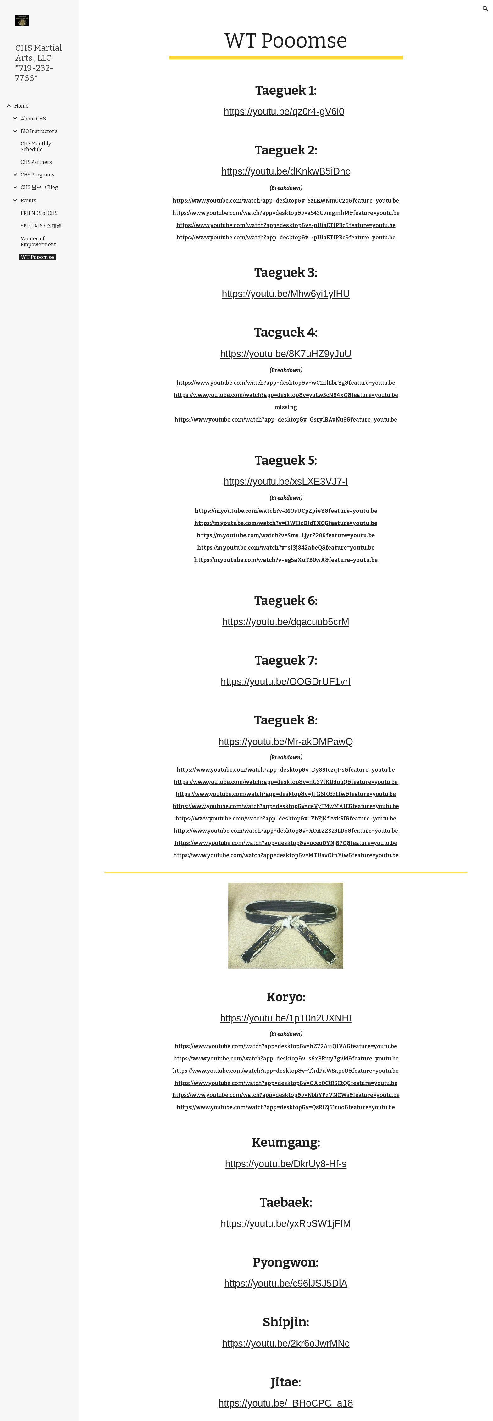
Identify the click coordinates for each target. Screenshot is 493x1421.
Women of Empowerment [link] (38, 242)
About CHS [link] (33, 119)
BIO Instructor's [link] (39, 131)
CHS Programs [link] (37, 175)
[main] (285, 44)
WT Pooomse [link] (37, 257)
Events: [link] (29, 201)
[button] (485, 8)
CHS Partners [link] (36, 162)
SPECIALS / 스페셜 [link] (41, 226)
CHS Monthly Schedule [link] (36, 147)
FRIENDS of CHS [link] (39, 213)
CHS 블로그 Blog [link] (39, 187)
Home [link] (21, 106)
